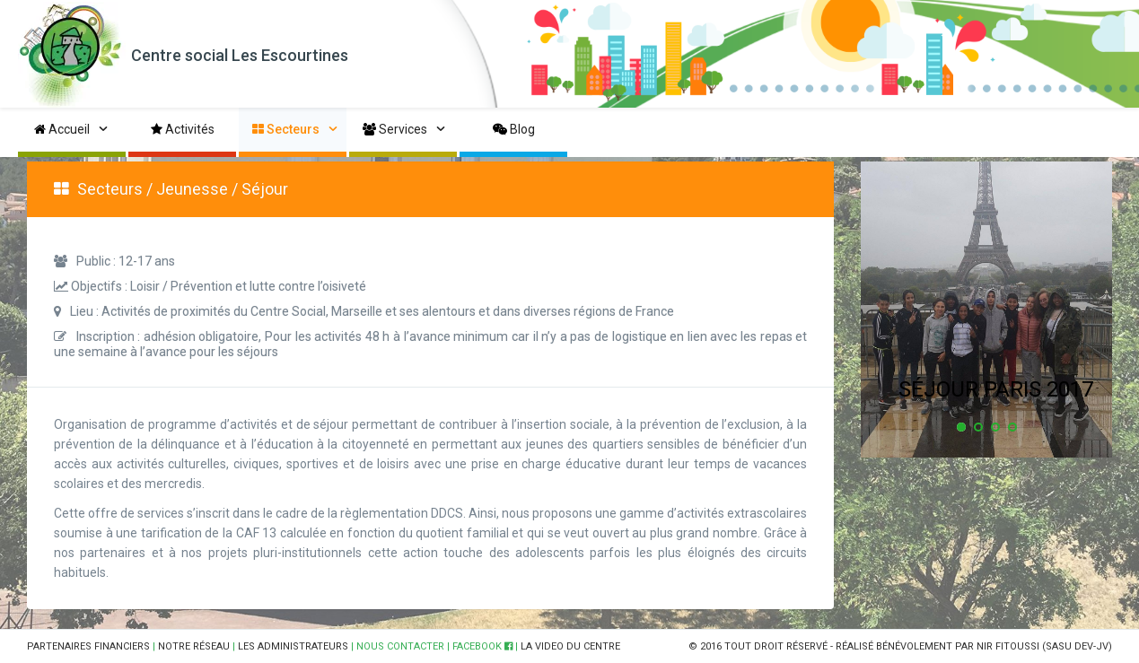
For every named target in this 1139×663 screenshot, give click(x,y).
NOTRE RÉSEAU (194, 646)
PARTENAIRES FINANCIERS (88, 646)
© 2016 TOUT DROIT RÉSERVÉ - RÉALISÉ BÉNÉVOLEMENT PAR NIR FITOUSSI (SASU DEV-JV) (900, 646)
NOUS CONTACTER (400, 646)
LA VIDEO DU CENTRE (570, 646)
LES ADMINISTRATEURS (293, 646)
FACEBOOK (482, 646)
